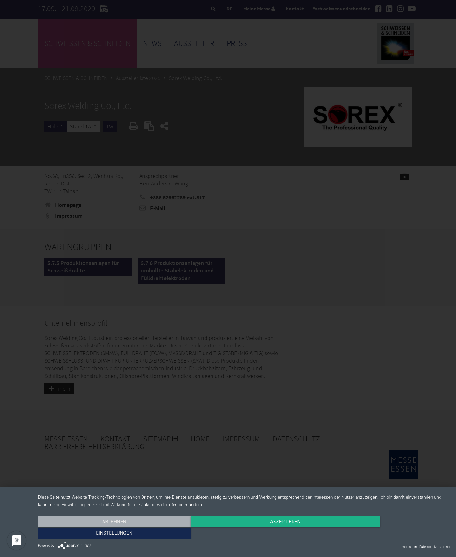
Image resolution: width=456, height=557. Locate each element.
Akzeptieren (244, 534)
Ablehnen (100, 534)
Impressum (409, 546)
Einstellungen (388, 534)
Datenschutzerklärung (434, 546)
